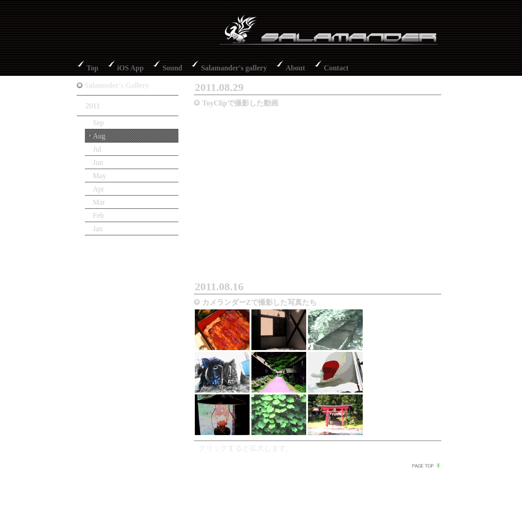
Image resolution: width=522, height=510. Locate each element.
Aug (99, 136)
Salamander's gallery (233, 68)
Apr (98, 189)
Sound (172, 68)
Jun (98, 162)
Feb (98, 215)
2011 (93, 106)
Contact (336, 68)
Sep (98, 123)
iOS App (130, 68)
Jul (97, 149)
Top (93, 68)
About (295, 68)
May (99, 176)
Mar (99, 202)
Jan (98, 229)
